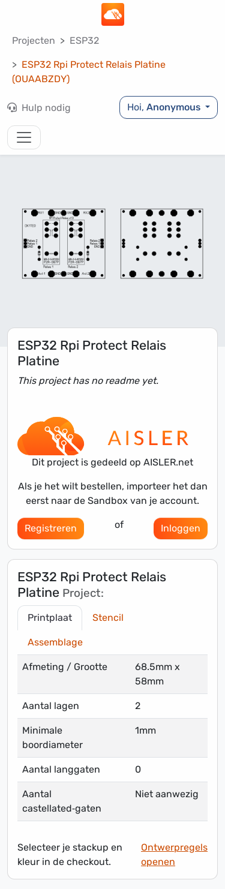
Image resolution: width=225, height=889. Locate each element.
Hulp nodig (39, 107)
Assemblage (55, 642)
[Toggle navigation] (24, 137)
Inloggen (180, 528)
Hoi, (165, 107)
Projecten (33, 40)
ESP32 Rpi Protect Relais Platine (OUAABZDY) (89, 72)
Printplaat (50, 617)
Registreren (51, 528)
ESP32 (84, 40)
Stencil (108, 617)
